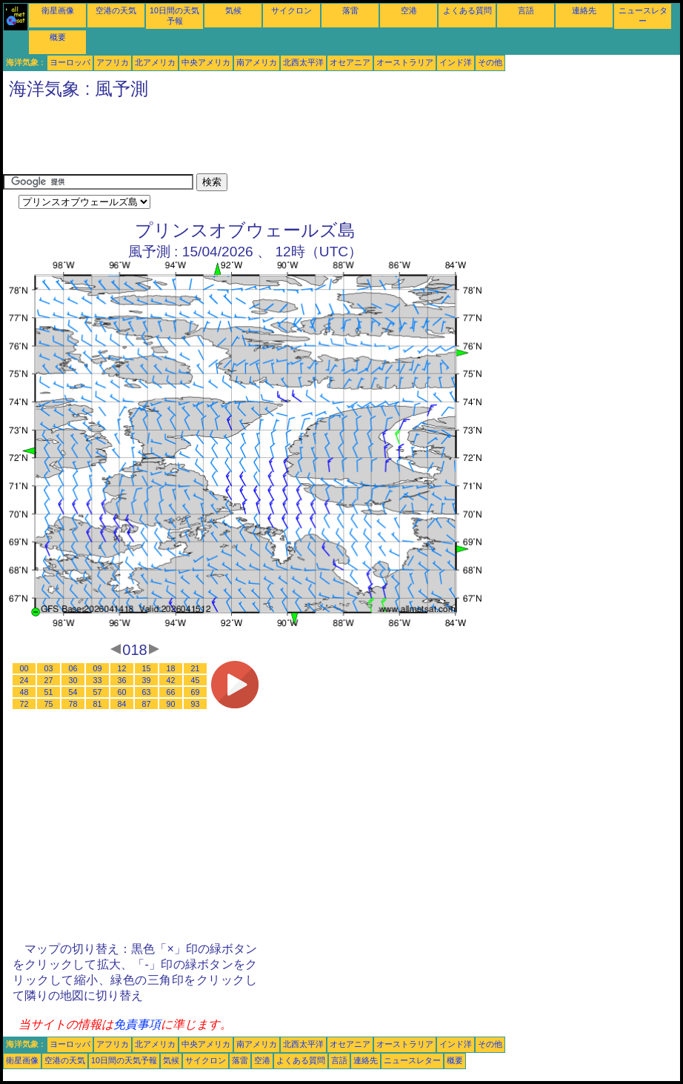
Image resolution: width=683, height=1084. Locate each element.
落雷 (350, 10)
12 (122, 668)
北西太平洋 (303, 62)
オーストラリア (404, 62)
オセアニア (350, 62)
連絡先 (584, 10)
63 (146, 692)
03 (48, 668)
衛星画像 (57, 10)
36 (122, 680)
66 (171, 692)
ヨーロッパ (70, 62)
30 (73, 680)
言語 (526, 10)
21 (195, 668)
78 (73, 703)
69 (195, 692)
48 (24, 692)
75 (48, 703)
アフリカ (112, 62)
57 (97, 692)
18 (171, 668)
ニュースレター (412, 1060)
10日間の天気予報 (124, 1060)
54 (73, 692)
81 (97, 703)
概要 (58, 37)
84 (122, 703)
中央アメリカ (205, 62)
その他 (490, 62)
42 (171, 680)
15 (146, 668)
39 (146, 680)
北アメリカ (155, 62)
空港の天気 (116, 10)
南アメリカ (256, 62)
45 (195, 680)
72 (24, 703)
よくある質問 (467, 10)
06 (73, 668)
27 (48, 680)
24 (24, 680)
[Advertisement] (272, 140)
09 (97, 668)
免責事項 (137, 1024)
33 (97, 680)
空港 (409, 10)
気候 (233, 10)
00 (24, 668)
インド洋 (455, 62)
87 (146, 703)
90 (171, 703)
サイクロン (291, 10)
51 (48, 692)
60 (122, 692)
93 (195, 703)
